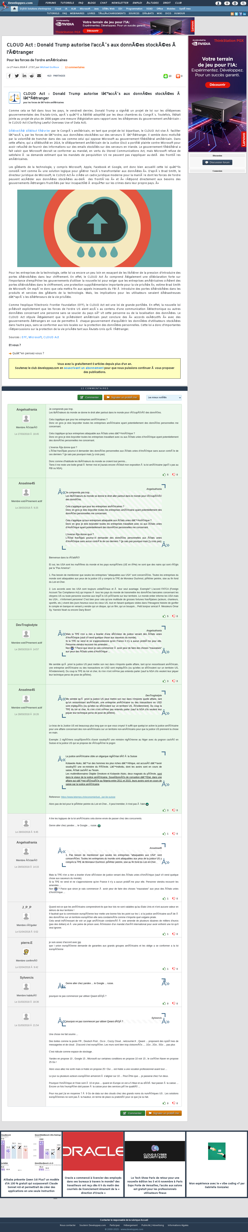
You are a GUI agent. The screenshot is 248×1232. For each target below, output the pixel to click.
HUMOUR (179, 13)
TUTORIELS (53, 13)
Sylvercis (27, 984)
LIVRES (91, 13)
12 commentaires (74, 70)
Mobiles (171, 9)
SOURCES (134, 13)
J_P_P (26, 914)
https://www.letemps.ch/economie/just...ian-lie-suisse (88, 804)
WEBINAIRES (77, 13)
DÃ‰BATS (148, 13)
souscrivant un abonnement (84, 370)
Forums (50, 3)
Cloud (58, 9)
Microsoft (85, 9)
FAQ (81, 3)
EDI (120, 9)
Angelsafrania (26, 417)
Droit (167, 3)
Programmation (134, 9)
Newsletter (119, 3)
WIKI (159, 13)
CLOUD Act (51, 340)
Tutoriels (67, 3)
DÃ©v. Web (108, 9)
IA (66, 9)
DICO (168, 13)
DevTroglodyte (26, 632)
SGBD (149, 9)
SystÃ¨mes (185, 9)
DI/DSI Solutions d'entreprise (35, 9)
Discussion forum (217, 162)
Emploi (137, 3)
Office (160, 9)
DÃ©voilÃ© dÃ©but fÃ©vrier (29, 133)
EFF (24, 340)
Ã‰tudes (152, 3)
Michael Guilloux (49, 69)
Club (178, 3)
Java (96, 9)
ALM (73, 9)
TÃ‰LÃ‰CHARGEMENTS (112, 13)
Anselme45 (27, 490)
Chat (103, 3)
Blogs (91, 3)
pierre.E (27, 950)
